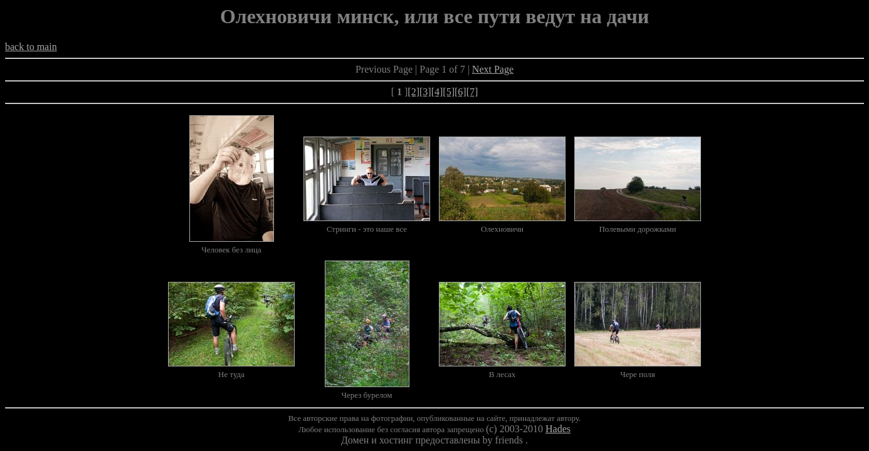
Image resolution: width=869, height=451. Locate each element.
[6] (460, 91)
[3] (425, 91)
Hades (558, 428)
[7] (472, 91)
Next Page (493, 69)
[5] (449, 91)
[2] (413, 91)
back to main (31, 46)
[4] (437, 91)
